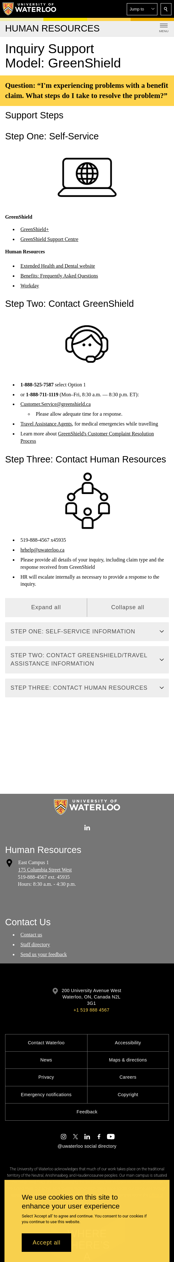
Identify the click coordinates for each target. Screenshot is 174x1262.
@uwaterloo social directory (86, 1146)
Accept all (46, 1242)
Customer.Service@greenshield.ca (55, 404)
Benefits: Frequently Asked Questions (59, 275)
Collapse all (127, 607)
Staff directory (35, 944)
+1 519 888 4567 (91, 1009)
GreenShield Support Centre (49, 239)
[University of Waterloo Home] (30, 9)
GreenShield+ (34, 229)
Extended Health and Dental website (57, 266)
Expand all (46, 607)
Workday (29, 285)
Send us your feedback (43, 954)
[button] (142, 9)
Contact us (31, 934)
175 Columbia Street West (45, 869)
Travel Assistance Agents (46, 424)
